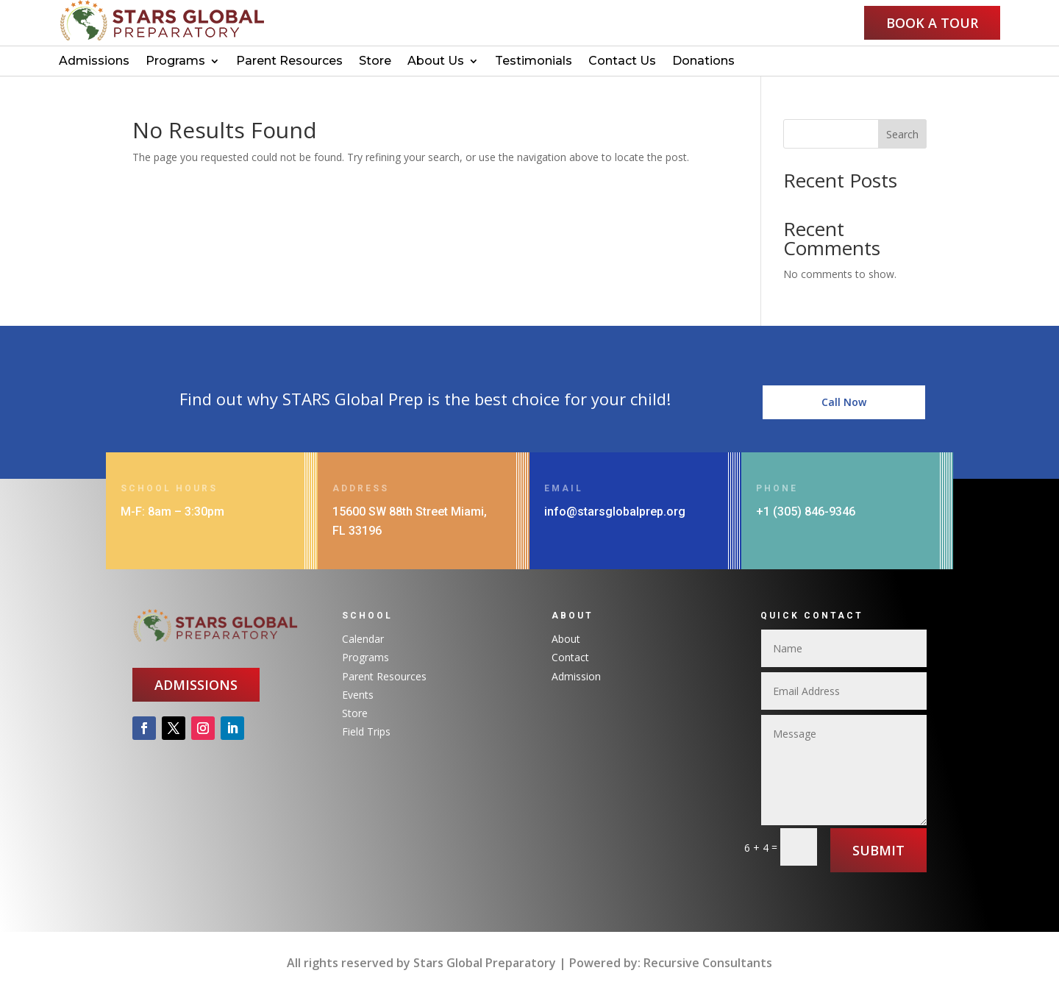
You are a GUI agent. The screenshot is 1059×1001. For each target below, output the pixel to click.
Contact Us (622, 62)
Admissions (94, 62)
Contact (570, 657)
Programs (175, 62)
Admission (576, 676)
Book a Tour (932, 23)
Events (358, 695)
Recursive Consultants (707, 963)
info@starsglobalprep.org (614, 512)
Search (902, 134)
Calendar (363, 639)
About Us (435, 62)
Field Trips (366, 731)
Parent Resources (289, 62)
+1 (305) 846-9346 (805, 512)
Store (375, 62)
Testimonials (533, 62)
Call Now (843, 417)
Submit (878, 850)
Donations (703, 62)
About (566, 639)
